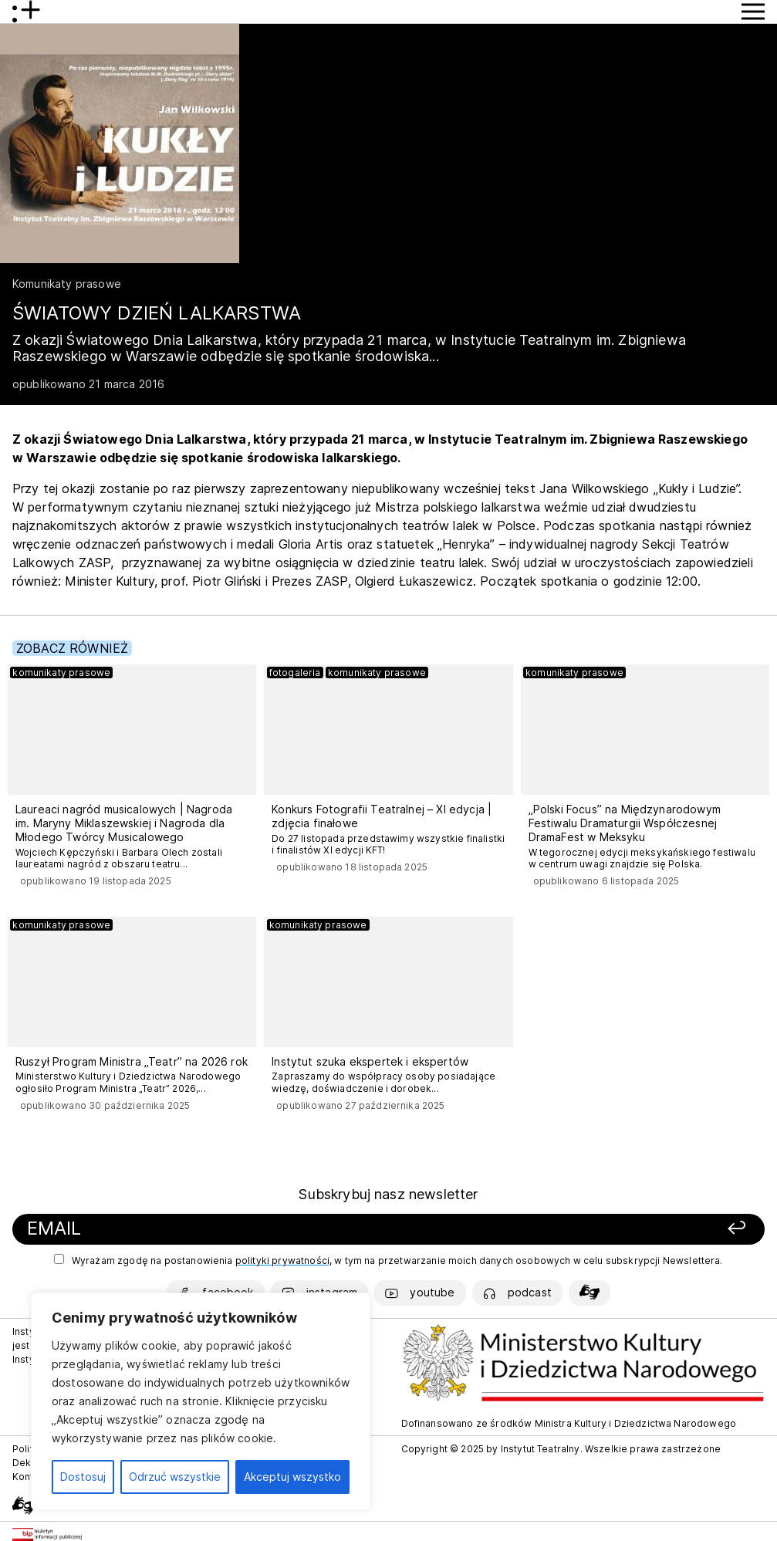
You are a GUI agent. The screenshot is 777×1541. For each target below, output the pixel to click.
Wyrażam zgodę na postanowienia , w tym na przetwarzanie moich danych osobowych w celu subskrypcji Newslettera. (388, 1260)
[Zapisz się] (606, 1229)
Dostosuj (83, 1476)
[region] (200, 1401)
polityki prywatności (282, 1260)
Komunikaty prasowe (66, 283)
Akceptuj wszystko (292, 1476)
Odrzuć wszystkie (175, 1476)
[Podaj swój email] (243, 1229)
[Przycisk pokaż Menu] (753, 11)
